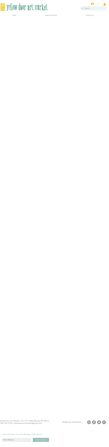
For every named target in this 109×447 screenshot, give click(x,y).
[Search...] (93, 8)
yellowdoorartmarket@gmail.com (28, 423)
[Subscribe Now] (41, 440)
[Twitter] (99, 422)
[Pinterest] (104, 422)
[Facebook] (94, 422)
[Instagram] (89, 422)
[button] (104, 3)
